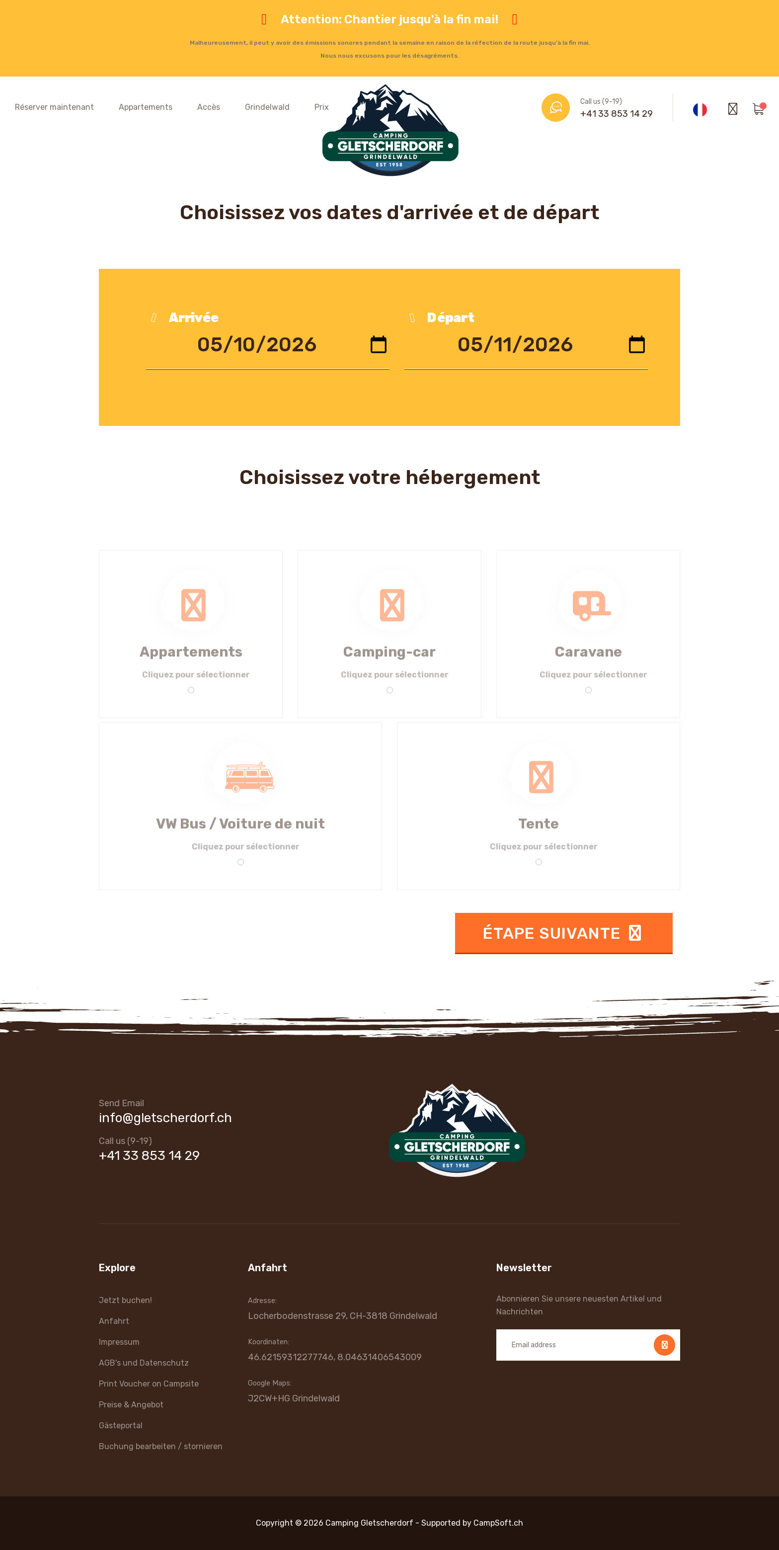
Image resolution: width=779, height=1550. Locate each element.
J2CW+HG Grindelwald (294, 1398)
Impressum (119, 1342)
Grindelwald (267, 107)
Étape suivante (564, 933)
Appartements (145, 107)
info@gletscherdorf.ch (165, 1118)
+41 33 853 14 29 (616, 113)
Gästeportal (121, 1425)
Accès (208, 107)
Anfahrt (114, 1321)
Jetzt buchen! (125, 1300)
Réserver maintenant (54, 107)
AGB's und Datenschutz (144, 1363)
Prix (321, 107)
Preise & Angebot (131, 1404)
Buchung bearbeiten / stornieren (161, 1446)
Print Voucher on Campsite (149, 1383)
